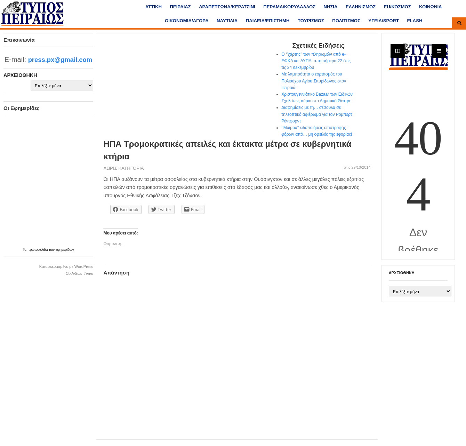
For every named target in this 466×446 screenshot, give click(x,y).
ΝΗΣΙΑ (330, 6)
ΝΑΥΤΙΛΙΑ (227, 20)
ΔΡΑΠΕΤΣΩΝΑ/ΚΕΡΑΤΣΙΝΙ (227, 6)
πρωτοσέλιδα (38, 250)
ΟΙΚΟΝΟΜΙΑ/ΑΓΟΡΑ (187, 20)
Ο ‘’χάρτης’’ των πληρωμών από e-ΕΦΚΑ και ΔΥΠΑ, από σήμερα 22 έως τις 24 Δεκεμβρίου (316, 61)
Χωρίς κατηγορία (123, 168)
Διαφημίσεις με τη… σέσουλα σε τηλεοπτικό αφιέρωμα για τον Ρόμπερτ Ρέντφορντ (316, 114)
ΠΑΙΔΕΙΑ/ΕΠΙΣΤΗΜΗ (268, 20)
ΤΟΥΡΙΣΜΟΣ (311, 20)
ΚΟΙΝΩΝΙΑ (430, 6)
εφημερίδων (65, 250)
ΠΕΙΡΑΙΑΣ (180, 6)
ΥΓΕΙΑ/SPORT (383, 20)
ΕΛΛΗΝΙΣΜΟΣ (361, 6)
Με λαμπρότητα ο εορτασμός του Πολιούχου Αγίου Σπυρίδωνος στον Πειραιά (313, 81)
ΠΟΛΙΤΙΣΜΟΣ (346, 20)
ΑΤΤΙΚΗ (153, 6)
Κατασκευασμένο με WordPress (66, 266)
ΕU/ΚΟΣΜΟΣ (397, 6)
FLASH (415, 20)
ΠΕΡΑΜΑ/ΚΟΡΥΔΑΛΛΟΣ (289, 6)
